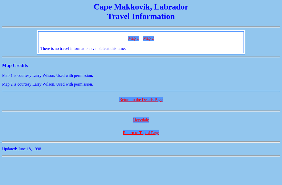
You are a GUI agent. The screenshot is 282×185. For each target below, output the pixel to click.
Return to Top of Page (141, 133)
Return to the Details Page (141, 99)
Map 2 (148, 38)
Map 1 (133, 38)
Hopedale (141, 120)
